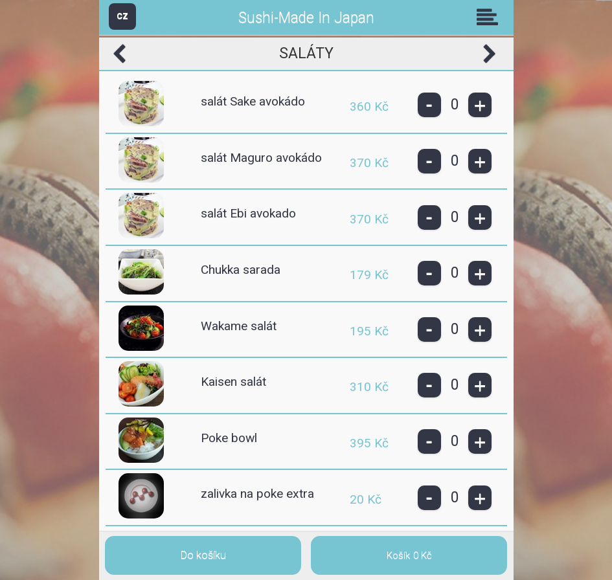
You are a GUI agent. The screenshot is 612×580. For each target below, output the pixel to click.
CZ (122, 16)
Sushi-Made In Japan (306, 18)
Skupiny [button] (490, 16)
